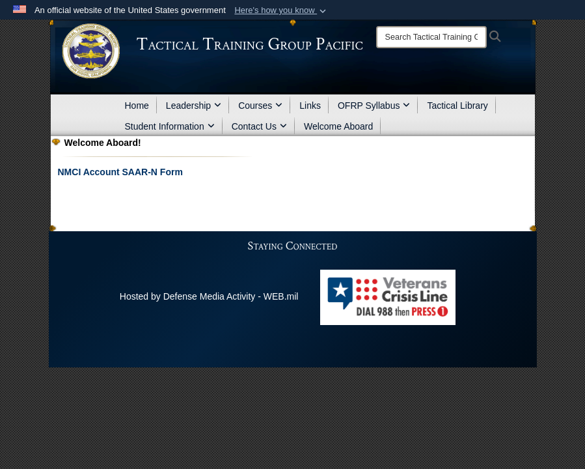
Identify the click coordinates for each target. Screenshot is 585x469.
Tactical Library (457, 105)
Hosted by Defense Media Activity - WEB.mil (209, 296)
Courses (260, 105)
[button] (281, 10)
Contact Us (259, 126)
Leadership (193, 105)
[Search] (431, 37)
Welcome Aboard (338, 126)
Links (310, 105)
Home (137, 105)
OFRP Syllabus (374, 105)
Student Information (170, 126)
